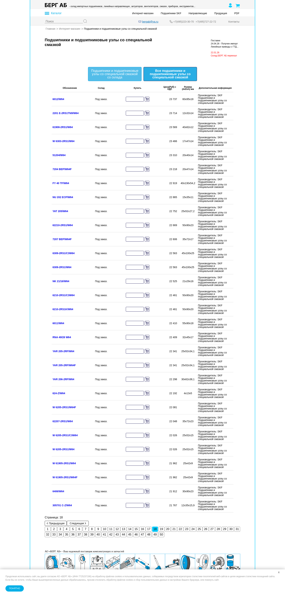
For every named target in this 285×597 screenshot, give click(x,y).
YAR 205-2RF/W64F (64, 365)
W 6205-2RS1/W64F (64, 407)
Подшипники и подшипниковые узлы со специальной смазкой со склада (115, 74)
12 (117, 529)
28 (218, 529)
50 (161, 534)
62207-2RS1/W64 (63, 421)
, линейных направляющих (116, 6)
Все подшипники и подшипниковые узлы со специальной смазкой (170, 74)
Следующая (78, 523)
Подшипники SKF (171, 13)
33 (54, 534)
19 (161, 529)
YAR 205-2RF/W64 (63, 351)
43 (117, 534)
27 (212, 529)
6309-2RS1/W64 (62, 267)
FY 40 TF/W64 (61, 183)
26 (205, 529)
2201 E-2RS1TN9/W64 (66, 113)
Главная (50, 28)
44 (123, 534)
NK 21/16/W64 (61, 281)
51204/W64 (59, 155)
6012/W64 (58, 99)
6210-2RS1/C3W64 (64, 295)
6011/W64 (58, 323)
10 (104, 529)
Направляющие (197, 13)
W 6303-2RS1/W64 (64, 141)
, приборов (172, 6)
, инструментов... (186, 6)
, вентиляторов (150, 6)
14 (129, 529)
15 (136, 529)
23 (186, 529)
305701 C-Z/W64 (62, 505)
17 (148, 529)
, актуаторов (136, 6)
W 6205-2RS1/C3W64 (65, 435)
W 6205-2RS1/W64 (64, 449)
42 (111, 534)
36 (73, 534)
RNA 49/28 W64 (62, 337)
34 (60, 534)
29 (224, 529)
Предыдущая (56, 523)
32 (47, 534)
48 (148, 534)
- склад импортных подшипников (85, 6)
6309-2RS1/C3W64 (64, 253)
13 (123, 529)
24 (193, 529)
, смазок (162, 6)
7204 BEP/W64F (62, 169)
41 (104, 534)
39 (92, 534)
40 (98, 534)
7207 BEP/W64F (62, 239)
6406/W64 (58, 491)
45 (129, 534)
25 (199, 529)
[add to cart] (147, 99)
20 (167, 529)
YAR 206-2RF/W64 (63, 379)
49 (155, 534)
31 (237, 529)
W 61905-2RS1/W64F (65, 477)
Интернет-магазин (143, 13)
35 (66, 534)
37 (79, 534)
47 (142, 534)
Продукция (220, 13)
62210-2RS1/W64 (63, 225)
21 (174, 529)
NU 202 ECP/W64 (63, 197)
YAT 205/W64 (60, 211)
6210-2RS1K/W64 (63, 309)
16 (142, 529)
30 (231, 529)
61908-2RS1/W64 (63, 127)
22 (180, 529)
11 (111, 529)
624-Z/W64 (59, 393)
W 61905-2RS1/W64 (64, 463)
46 (136, 534)
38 (85, 534)
